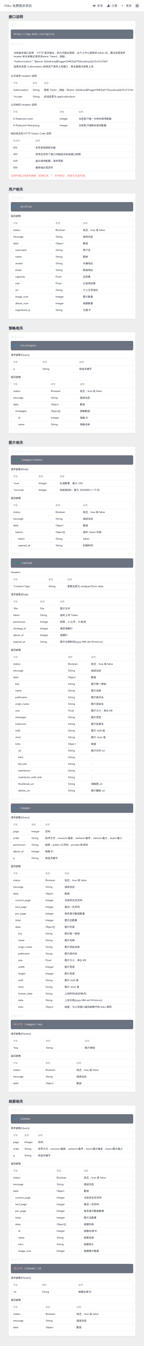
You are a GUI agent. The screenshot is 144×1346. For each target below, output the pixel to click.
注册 (112, 6)
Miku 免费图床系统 (18, 6)
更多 (127, 6)
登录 (98, 6)
